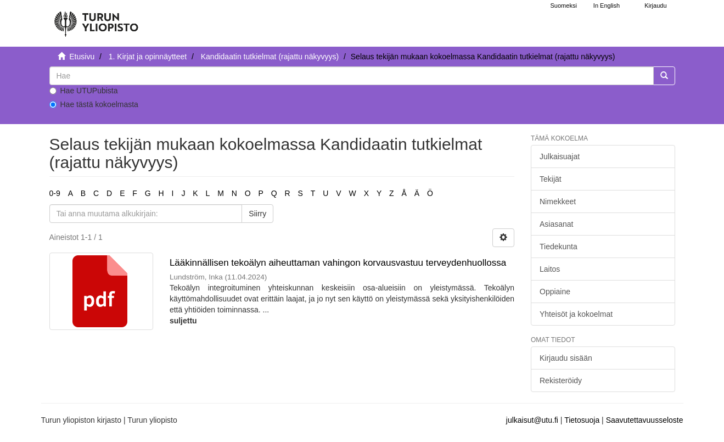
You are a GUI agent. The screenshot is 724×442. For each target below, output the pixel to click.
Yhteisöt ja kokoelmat (576, 314)
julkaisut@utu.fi (532, 420)
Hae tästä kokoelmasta (93, 104)
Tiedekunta (558, 246)
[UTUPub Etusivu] (96, 19)
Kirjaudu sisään (566, 358)
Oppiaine (555, 291)
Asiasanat (556, 224)
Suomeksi (564, 5)
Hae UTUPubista (83, 90)
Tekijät (551, 179)
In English (606, 5)
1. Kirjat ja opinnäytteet (148, 56)
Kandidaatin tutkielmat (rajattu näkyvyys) (270, 56)
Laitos (550, 269)
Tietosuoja (581, 420)
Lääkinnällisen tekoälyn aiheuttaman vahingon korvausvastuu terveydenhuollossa (338, 263)
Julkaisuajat (560, 156)
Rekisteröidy (561, 380)
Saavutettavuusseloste (644, 420)
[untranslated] (351, 75)
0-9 (54, 193)
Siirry (257, 213)
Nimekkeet (558, 201)
